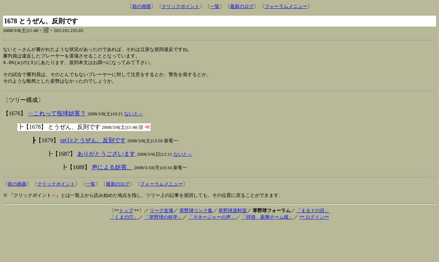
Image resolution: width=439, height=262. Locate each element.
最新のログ (242, 6)
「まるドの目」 (312, 213)
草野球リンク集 (196, 213)
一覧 (215, 6)
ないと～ (133, 116)
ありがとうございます (106, 157)
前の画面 (141, 6)
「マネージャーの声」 (212, 220)
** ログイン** (314, 220)
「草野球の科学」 (163, 220)
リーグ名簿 (161, 213)
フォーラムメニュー (286, 6)
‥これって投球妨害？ (57, 116)
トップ (126, 213)
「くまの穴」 (124, 220)
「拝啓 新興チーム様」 (267, 220)
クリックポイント (180, 6)
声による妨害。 (112, 170)
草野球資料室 (232, 213)
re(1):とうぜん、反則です (93, 143)
